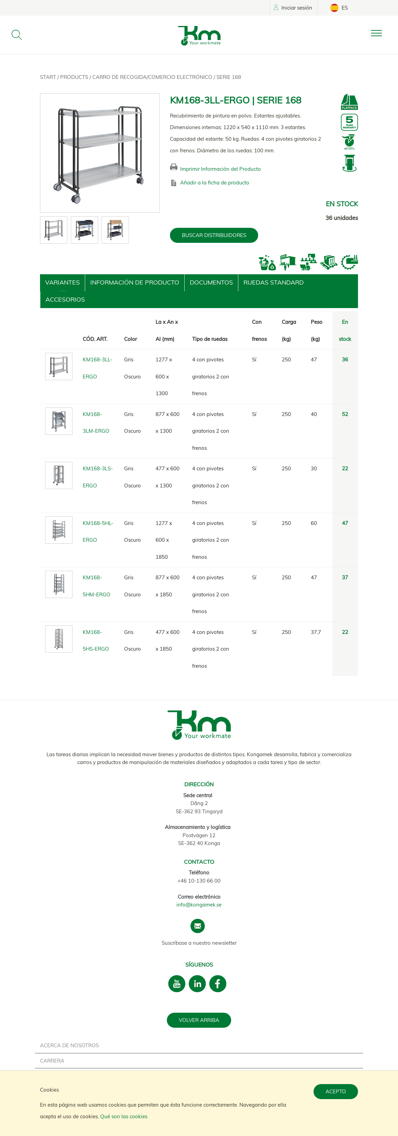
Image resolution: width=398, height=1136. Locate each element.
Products (75, 77)
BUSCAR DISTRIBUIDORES (214, 235)
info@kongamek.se (199, 904)
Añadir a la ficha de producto (214, 182)
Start (48, 77)
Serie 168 (228, 77)
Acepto (336, 1091)
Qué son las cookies (123, 1116)
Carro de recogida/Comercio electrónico (153, 77)
